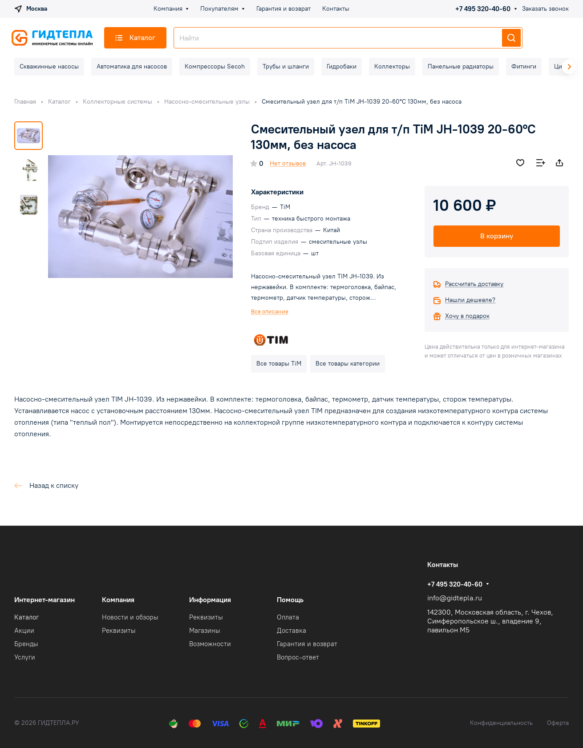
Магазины (204, 631)
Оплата (288, 617)
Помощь (290, 599)
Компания (118, 599)
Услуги (24, 657)
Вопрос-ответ (298, 657)
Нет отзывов (288, 163)
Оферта (558, 723)
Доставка (291, 631)
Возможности (210, 644)
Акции (24, 631)
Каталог (26, 617)
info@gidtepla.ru (454, 598)
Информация (210, 599)
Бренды (26, 644)
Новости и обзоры (130, 617)
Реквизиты (119, 631)
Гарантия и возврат (307, 644)
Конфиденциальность (501, 723)
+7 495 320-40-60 (482, 9)
